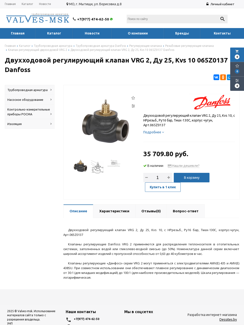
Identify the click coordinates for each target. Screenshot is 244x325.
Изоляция (29, 123)
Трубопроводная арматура (29, 89)
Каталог (27, 3)
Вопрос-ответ (186, 211)
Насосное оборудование (29, 99)
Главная (10, 3)
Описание (78, 211)
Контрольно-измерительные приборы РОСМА (29, 112)
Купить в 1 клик (163, 187)
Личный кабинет (220, 4)
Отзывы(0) (151, 211)
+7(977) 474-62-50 (95, 19)
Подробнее (153, 132)
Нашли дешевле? (183, 166)
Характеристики (114, 211)
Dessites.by (228, 319)
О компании (138, 33)
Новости (45, 3)
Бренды (182, 33)
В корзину (191, 177)
